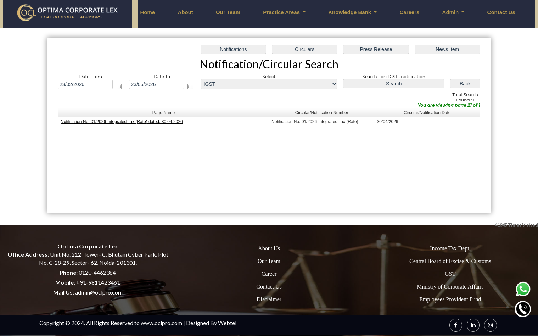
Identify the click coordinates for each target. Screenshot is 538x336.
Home (147, 12)
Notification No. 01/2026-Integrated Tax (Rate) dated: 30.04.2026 (122, 121)
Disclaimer (269, 299)
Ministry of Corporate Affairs (450, 287)
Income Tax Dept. (450, 248)
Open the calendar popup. (119, 86)
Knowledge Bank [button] (350, 12)
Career (269, 274)
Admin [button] (451, 12)
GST (450, 274)
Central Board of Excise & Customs (450, 261)
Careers (409, 12)
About (185, 12)
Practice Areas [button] (282, 12)
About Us (269, 248)
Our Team (228, 12)
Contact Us (501, 12)
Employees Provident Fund (450, 299)
